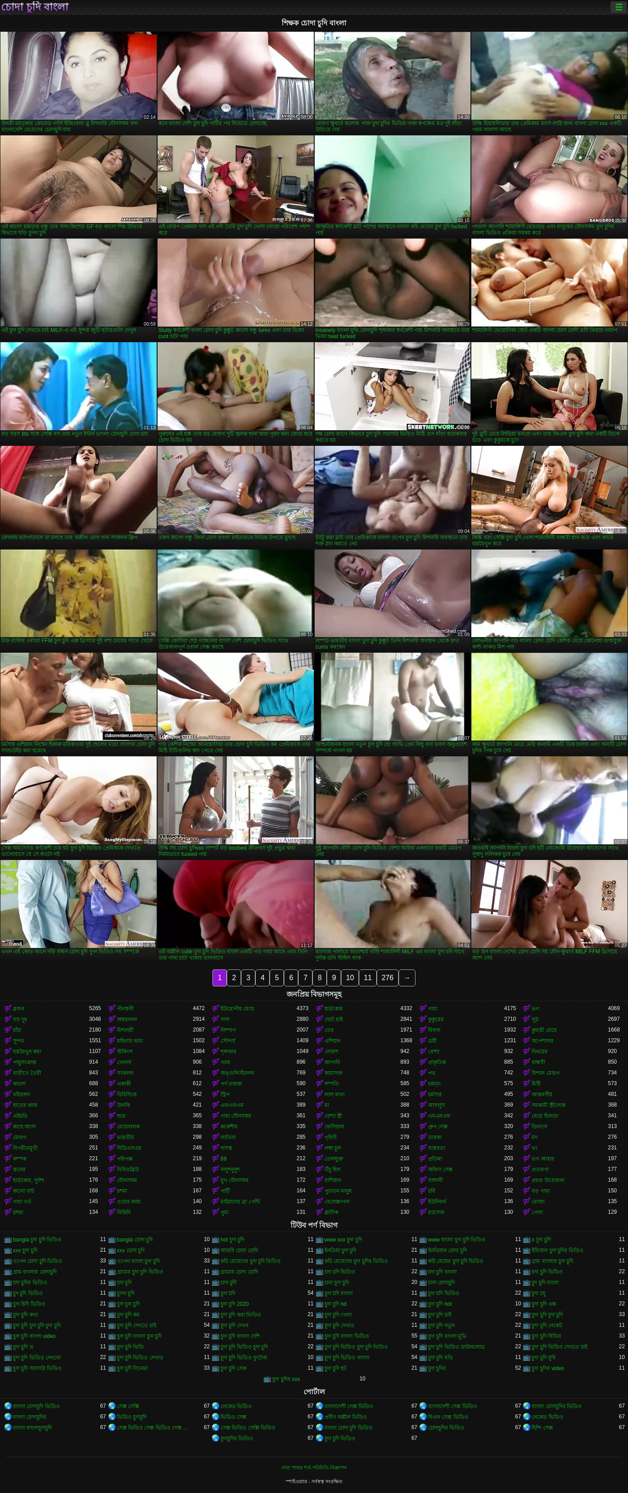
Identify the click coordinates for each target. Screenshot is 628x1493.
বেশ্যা (433, 1051)
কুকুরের (436, 1019)
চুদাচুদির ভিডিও (236, 1438)
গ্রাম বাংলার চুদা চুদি (552, 1261)
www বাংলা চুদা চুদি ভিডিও (457, 1240)
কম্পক (19, 1159)
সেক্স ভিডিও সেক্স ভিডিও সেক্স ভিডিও (155, 1428)
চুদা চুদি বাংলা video (34, 1336)
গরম (225, 1062)
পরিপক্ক (125, 1159)
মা (326, 1105)
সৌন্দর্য (227, 1041)
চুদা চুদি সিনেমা (132, 1368)
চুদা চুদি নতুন (441, 1325)
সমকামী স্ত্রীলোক (548, 1105)
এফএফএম (232, 1105)
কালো (19, 1084)
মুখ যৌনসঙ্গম (234, 1180)
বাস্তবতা (436, 1148)
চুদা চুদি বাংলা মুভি (447, 1336)
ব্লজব (19, 1009)
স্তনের (19, 1169)
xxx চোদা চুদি (131, 1250)
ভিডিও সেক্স (233, 1417)
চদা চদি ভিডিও (340, 1272)
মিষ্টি (536, 1084)
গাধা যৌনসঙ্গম (235, 1116)
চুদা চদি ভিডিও (443, 1293)
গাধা (432, 1009)
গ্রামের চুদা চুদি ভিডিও (140, 1272)
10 (350, 977)
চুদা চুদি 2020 (234, 1304)
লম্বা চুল (332, 1148)
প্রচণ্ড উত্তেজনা (548, 1180)
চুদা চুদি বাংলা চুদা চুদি (139, 1336)
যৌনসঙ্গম (127, 1180)
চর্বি (431, 1191)
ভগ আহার (543, 1159)
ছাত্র (121, 1116)
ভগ (535, 1009)
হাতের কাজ (25, 1105)
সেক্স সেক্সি (128, 1406)
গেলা (537, 1212)
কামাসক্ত (333, 1073)
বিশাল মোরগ (545, 1073)
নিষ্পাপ (228, 1030)
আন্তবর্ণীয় (542, 1094)
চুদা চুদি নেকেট (547, 1325)
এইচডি (20, 1116)
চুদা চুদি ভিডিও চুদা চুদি (244, 1347)
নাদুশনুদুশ (230, 1169)
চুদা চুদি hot (440, 1304)
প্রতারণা (540, 1169)
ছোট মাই (333, 1019)
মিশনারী (125, 1030)
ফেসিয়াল (334, 1127)
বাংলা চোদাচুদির (29, 1417)
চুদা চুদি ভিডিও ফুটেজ (243, 1358)
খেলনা (124, 1062)
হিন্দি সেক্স (542, 1428)
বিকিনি (124, 1212)
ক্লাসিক (331, 1212)
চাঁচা (17, 1030)
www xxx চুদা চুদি (343, 1240)
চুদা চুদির (437, 1368)
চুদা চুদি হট (335, 1368)
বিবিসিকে (127, 1094)
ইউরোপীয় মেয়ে (237, 1009)
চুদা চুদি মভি (440, 1358)
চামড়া (434, 1084)
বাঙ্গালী (435, 1180)
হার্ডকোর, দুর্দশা (28, 1180)
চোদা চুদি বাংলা (34, 7)
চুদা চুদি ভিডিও (340, 1438)
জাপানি (332, 1062)
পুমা (224, 1212)
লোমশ (331, 1051)
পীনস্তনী (125, 1009)
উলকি (123, 1105)
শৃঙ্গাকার (228, 1051)
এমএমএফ (439, 1116)
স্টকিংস (125, 1051)
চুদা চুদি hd (335, 1304)
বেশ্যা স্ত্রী (333, 1116)
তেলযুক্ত (333, 1159)
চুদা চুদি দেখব (234, 1325)
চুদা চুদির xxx (286, 1379)
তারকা (434, 1137)
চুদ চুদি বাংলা (545, 1282)
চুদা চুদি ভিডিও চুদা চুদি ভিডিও (356, 1347)
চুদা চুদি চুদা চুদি (547, 1315)
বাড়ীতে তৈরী (27, 1073)
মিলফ (434, 1030)
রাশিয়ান (332, 1180)
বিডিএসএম (129, 1148)
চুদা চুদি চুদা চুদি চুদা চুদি (37, 1325)
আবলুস (436, 1105)
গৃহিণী (330, 1137)
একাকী (124, 1084)
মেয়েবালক (128, 1127)
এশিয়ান (332, 1041)
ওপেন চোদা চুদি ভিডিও (37, 1261)
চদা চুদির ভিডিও (30, 1282)
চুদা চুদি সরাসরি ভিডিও (37, 1368)
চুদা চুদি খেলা (338, 1315)
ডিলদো (539, 1127)
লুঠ (535, 1019)
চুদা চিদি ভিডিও (29, 1304)
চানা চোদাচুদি (441, 1282)
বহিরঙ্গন (21, 1094)
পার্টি (225, 1191)
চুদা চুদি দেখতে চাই (136, 1325)
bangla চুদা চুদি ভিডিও (37, 1240)
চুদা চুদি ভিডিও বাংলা (346, 1358)
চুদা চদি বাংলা (338, 1293)
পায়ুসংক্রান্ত (24, 1062)
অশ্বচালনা (127, 1019)
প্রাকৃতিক (437, 1062)
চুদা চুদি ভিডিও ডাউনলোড (456, 1347)
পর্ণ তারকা (231, 1084)
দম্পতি (331, 1084)
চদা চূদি (124, 1282)
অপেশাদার (542, 1041)
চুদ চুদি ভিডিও (28, 1293)
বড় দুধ (20, 1019)
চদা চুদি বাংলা (442, 1272)
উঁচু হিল (332, 1169)
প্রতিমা (435, 1159)
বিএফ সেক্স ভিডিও (448, 1417)
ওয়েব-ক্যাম (129, 1202)
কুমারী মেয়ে (544, 1030)
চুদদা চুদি (125, 1293)
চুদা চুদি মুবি (544, 1358)
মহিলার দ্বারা (130, 1041)
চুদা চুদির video (548, 1368)
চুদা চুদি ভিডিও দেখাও (140, 1358)
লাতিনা (228, 1137)
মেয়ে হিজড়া (545, 1116)
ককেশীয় (228, 1127)
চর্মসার (435, 1094)
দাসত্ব (226, 1148)
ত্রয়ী (432, 1041)
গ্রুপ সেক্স (438, 1127)
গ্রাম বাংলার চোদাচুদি (35, 1272)
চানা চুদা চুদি (336, 1282)
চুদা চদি (227, 1293)
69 (223, 1159)
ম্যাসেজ (436, 1212)
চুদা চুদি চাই (439, 1315)
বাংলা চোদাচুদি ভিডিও (36, 1406)
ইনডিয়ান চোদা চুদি (447, 1250)
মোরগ (19, 1137)
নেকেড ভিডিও (236, 1406)
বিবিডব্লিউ (128, 1169)
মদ (534, 1137)
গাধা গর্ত (22, 1202)
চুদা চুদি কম (128, 1315)
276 (388, 977)
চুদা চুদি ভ (23, 1347)
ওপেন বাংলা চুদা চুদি (138, 1261)
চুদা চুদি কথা (25, 1315)
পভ (432, 1073)
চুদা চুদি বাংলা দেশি (240, 1336)
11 (368, 977)
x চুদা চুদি (541, 1240)
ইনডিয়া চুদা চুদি (340, 1250)
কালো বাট (23, 1191)
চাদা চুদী (228, 1282)
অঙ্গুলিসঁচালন (237, 1073)
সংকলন (125, 1073)
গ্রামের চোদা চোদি (239, 1272)
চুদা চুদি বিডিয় (546, 1336)
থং (534, 1148)
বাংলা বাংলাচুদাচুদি (32, 1428)
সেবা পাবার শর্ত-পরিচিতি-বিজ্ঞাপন (313, 1467)
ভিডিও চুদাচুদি (131, 1417)
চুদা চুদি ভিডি (130, 1347)
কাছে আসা (24, 1127)
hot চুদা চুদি (232, 1240)
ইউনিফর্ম (437, 1202)
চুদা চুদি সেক (233, 1368)
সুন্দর (18, 1041)
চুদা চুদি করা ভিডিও (240, 1315)
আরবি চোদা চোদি (239, 1250)
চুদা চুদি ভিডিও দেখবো (37, 1358)
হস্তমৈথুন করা (27, 1051)
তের (329, 1030)
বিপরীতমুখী (25, 1148)
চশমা (122, 1191)
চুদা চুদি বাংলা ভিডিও (346, 1336)
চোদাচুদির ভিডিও (446, 1428)
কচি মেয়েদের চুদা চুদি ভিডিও (250, 1261)
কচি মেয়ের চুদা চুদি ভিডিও (455, 1261)
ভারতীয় (125, 1137)
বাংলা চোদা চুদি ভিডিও (348, 1428)
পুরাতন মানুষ (338, 1191)
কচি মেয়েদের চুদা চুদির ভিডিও (356, 1261)
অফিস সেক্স (440, 1169)
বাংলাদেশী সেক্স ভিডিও (349, 1406)
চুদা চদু (538, 1293)
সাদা (224, 1019)
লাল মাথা (334, 1094)
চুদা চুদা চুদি (128, 1304)
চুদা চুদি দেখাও (339, 1325)
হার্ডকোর (333, 1009)
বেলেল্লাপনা (336, 1202)
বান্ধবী (538, 1062)
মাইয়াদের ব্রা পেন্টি (240, 1202)
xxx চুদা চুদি (25, 1250)
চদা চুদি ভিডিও (547, 1272)
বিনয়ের (540, 1051)
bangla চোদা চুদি (135, 1240)
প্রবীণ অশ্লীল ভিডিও (345, 1417)
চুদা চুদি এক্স (544, 1304)
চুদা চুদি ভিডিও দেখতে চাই (559, 1347)
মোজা (538, 1202)
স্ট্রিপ (224, 1094)
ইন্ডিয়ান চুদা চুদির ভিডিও (557, 1250)
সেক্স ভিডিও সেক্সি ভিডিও (247, 1428)
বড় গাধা (540, 1191)
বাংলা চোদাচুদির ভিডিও (557, 1406)
